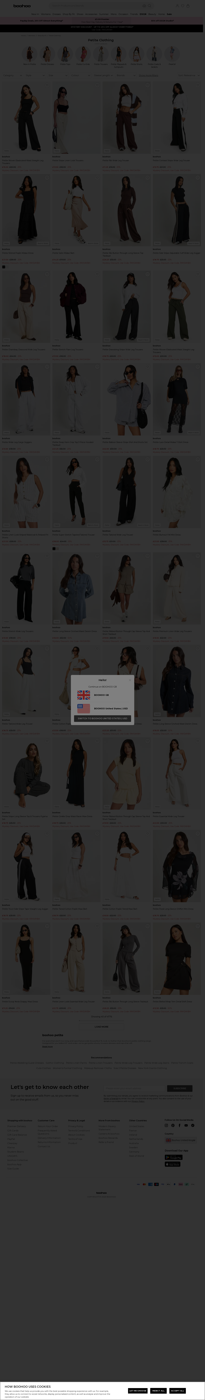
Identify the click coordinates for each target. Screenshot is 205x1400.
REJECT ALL (158, 1391)
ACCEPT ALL (177, 1391)
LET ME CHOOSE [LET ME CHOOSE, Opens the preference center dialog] (137, 1391)
